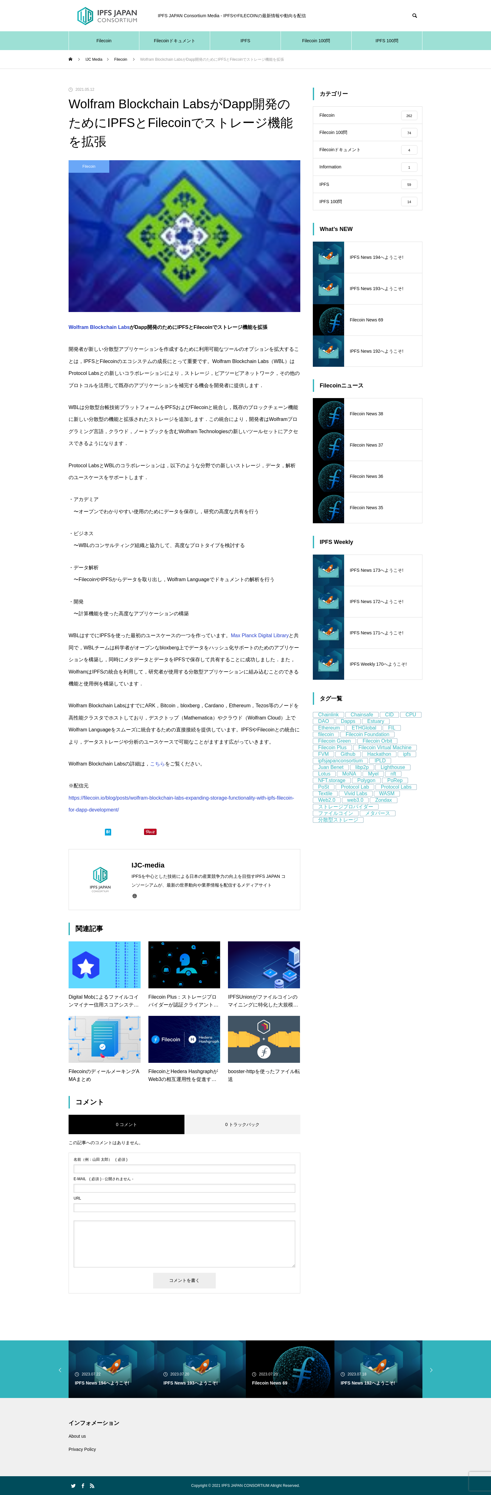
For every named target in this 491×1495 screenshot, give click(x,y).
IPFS (245, 40)
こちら (157, 763)
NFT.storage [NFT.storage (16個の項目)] (331, 789)
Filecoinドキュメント (174, 40)
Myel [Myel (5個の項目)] (373, 783)
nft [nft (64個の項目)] (393, 783)
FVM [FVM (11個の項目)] (323, 763)
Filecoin (103, 40)
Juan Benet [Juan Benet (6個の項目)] (331, 776)
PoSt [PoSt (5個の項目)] (323, 796)
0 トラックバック (242, 1124)
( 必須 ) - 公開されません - (103, 1179)
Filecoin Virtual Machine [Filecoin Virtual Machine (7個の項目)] (385, 756)
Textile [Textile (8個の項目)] (325, 802)
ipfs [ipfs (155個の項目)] (407, 763)
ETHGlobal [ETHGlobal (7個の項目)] (364, 737)
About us (77, 1436)
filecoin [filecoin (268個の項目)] (326, 743)
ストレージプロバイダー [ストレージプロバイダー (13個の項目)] (345, 815)
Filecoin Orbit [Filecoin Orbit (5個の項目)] (377, 750)
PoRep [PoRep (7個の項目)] (395, 789)
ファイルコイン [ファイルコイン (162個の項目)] (335, 822)
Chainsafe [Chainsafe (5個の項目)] (362, 723)
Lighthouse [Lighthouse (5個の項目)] (392, 776)
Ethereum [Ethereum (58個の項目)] (329, 737)
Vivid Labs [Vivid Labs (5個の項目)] (355, 802)
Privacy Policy (82, 1449)
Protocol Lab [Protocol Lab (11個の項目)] (355, 796)
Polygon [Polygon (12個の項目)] (366, 789)
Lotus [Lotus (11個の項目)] (324, 783)
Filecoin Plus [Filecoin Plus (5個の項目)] (332, 756)
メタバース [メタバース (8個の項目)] (377, 822)
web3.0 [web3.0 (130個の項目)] (355, 809)
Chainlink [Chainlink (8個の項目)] (328, 723)
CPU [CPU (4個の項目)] (411, 723)
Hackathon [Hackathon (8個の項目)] (379, 763)
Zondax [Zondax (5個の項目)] (383, 809)
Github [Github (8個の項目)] (348, 763)
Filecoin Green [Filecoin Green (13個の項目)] (334, 750)
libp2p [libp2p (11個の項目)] (362, 776)
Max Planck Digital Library (260, 635)
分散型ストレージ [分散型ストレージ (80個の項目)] (338, 829)
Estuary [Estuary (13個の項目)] (375, 730)
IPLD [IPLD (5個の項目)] (380, 769)
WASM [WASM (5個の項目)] (387, 802)
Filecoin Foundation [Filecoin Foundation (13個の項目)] (368, 743)
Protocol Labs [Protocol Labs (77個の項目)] (396, 796)
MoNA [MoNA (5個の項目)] (349, 783)
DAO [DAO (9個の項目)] (323, 730)
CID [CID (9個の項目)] (389, 723)
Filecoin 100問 (316, 40)
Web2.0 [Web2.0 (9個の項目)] (326, 809)
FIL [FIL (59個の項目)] (391, 737)
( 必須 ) (100, 1159)
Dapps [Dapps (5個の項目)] (348, 730)
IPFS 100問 (386, 40)
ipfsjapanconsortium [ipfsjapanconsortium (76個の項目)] (340, 769)
